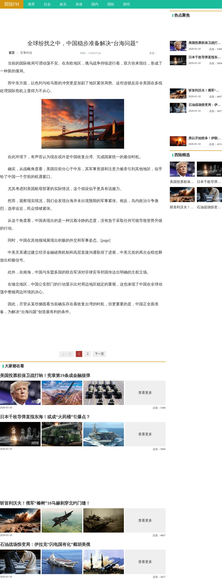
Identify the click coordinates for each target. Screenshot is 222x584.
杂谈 (79, 4)
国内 (94, 4)
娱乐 (63, 4)
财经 (126, 4)
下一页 (99, 353)
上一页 (66, 354)
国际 (110, 4)
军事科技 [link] (26, 52)
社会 (47, 4)
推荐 (31, 4)
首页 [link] (12, 52)
